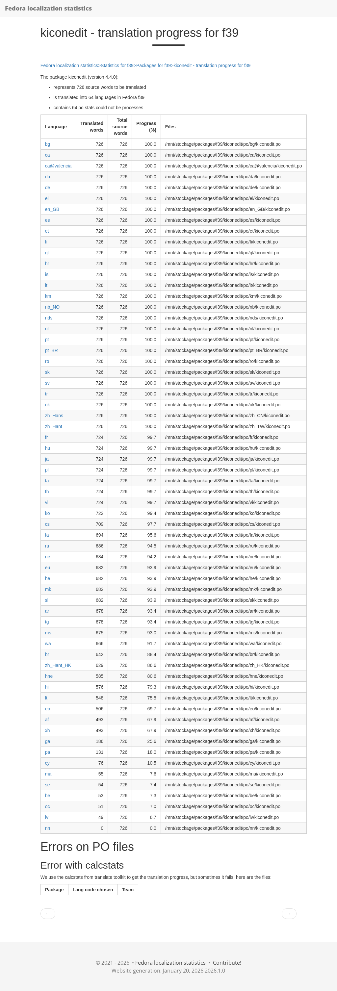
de (47, 187)
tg (47, 621)
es (47, 220)
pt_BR (51, 350)
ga (47, 741)
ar (47, 611)
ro (47, 361)
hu (47, 448)
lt (46, 697)
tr (46, 393)
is (46, 274)
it (46, 285)
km (48, 296)
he (47, 578)
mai (49, 773)
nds (49, 317)
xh (47, 730)
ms (48, 632)
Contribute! (227, 962)
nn (47, 828)
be (47, 795)
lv (46, 817)
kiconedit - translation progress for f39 (211, 65)
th (47, 491)
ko (47, 513)
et (47, 231)
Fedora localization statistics (48, 8)
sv (47, 383)
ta (47, 480)
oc (47, 806)
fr (46, 437)
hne (49, 676)
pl (47, 469)
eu (47, 567)
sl (46, 600)
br (47, 654)
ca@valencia (58, 165)
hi (47, 687)
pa (47, 752)
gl (47, 252)
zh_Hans (54, 415)
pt (47, 339)
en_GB (52, 209)
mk (48, 589)
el (47, 198)
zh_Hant (53, 426)
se (47, 784)
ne (47, 556)
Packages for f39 (153, 65)
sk (47, 372)
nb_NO (52, 307)
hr (47, 263)
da (47, 176)
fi (46, 241)
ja (47, 459)
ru (47, 545)
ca (47, 155)
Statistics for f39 (117, 65)
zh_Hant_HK (58, 665)
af (47, 719)
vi (46, 502)
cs (47, 524)
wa (48, 643)
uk (47, 404)
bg (47, 144)
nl (47, 328)
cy (47, 763)
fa (47, 535)
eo (47, 708)
